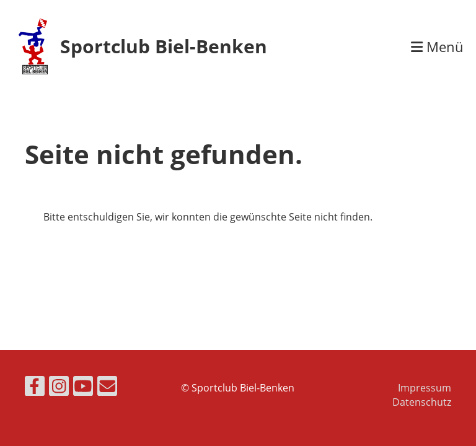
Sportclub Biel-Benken (163, 46)
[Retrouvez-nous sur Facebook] (35, 388)
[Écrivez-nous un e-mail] (107, 388)
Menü (437, 46)
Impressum (424, 388)
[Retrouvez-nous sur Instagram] (59, 388)
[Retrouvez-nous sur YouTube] (83, 388)
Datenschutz (421, 402)
